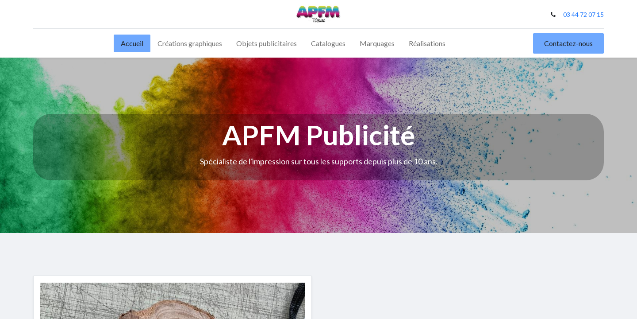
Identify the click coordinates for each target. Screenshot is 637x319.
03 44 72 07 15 (583, 14)
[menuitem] (132, 43)
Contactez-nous (568, 43)
